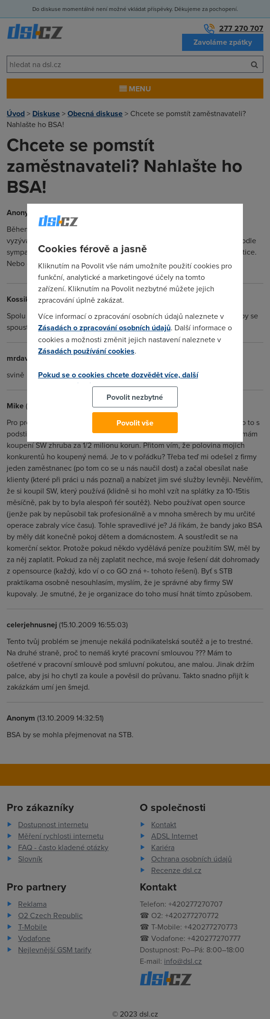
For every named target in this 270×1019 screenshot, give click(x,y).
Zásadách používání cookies (86, 351)
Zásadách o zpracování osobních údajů (104, 327)
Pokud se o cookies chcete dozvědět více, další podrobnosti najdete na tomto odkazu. (118, 380)
